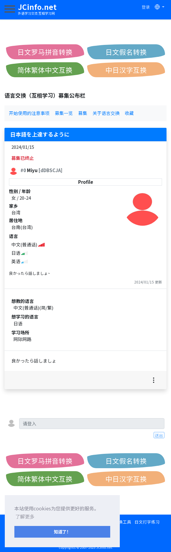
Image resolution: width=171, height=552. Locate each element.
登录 (146, 7)
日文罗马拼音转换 (44, 52)
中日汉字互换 (126, 70)
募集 (82, 113)
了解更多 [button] (24, 516)
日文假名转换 (126, 52)
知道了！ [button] (62, 531)
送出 (159, 435)
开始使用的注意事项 (29, 113)
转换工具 (122, 522)
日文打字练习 (147, 522)
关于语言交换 (106, 113)
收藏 (129, 113)
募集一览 (64, 113)
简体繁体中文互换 (44, 70)
